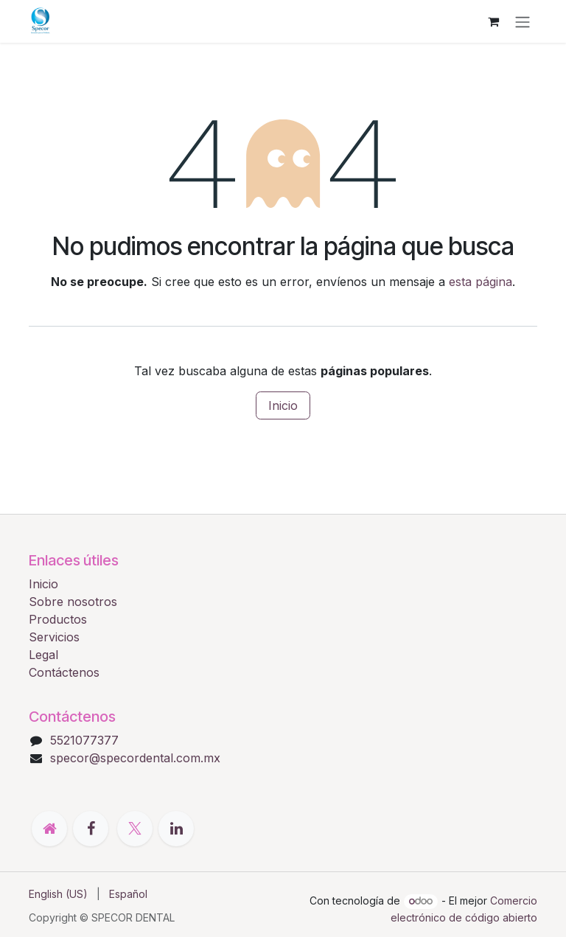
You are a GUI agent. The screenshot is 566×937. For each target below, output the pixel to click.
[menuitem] (58, 894)
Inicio (283, 405)
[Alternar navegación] (522, 21)
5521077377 (84, 740)
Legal (43, 654)
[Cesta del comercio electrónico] (493, 21)
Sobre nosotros (73, 601)
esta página (480, 281)
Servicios (54, 637)
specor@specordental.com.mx (135, 757)
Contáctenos (64, 672)
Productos (58, 619)
